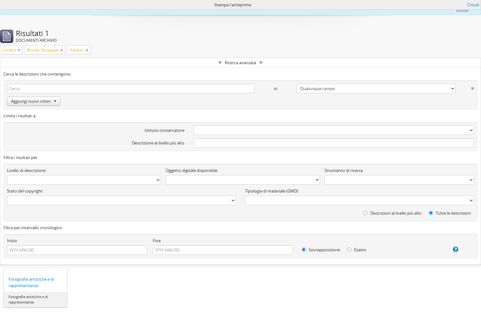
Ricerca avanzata (240, 62)
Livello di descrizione (26, 170)
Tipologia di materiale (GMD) (271, 191)
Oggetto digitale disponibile (191, 170)
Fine (157, 240)
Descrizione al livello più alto (158, 143)
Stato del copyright (25, 191)
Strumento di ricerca (343, 170)
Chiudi (473, 5)
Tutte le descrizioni (450, 213)
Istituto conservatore (164, 130)
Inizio (12, 240)
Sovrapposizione (321, 250)
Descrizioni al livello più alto (392, 213)
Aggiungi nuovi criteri (33, 101)
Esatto (356, 250)
